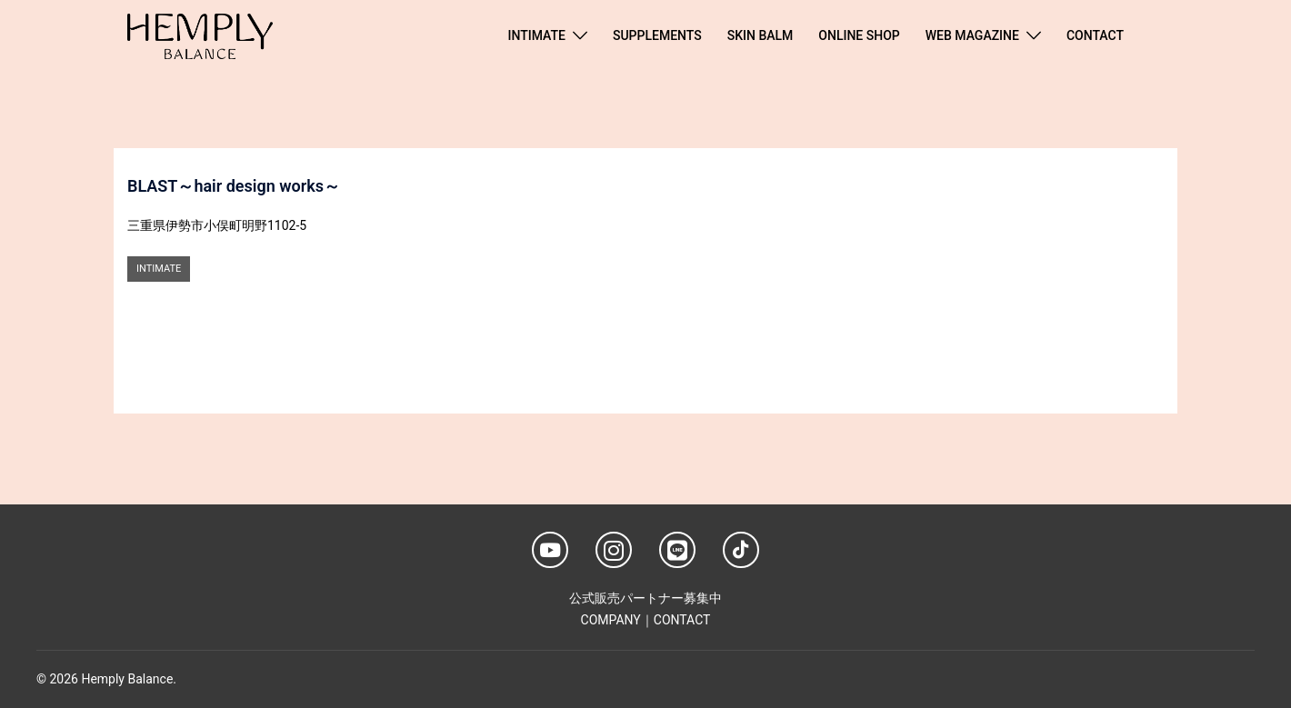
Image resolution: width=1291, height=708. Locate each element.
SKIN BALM (760, 35)
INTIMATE (536, 35)
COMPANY (611, 620)
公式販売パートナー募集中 (645, 598)
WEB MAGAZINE (972, 35)
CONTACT (1095, 35)
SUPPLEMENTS (657, 35)
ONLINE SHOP (858, 35)
